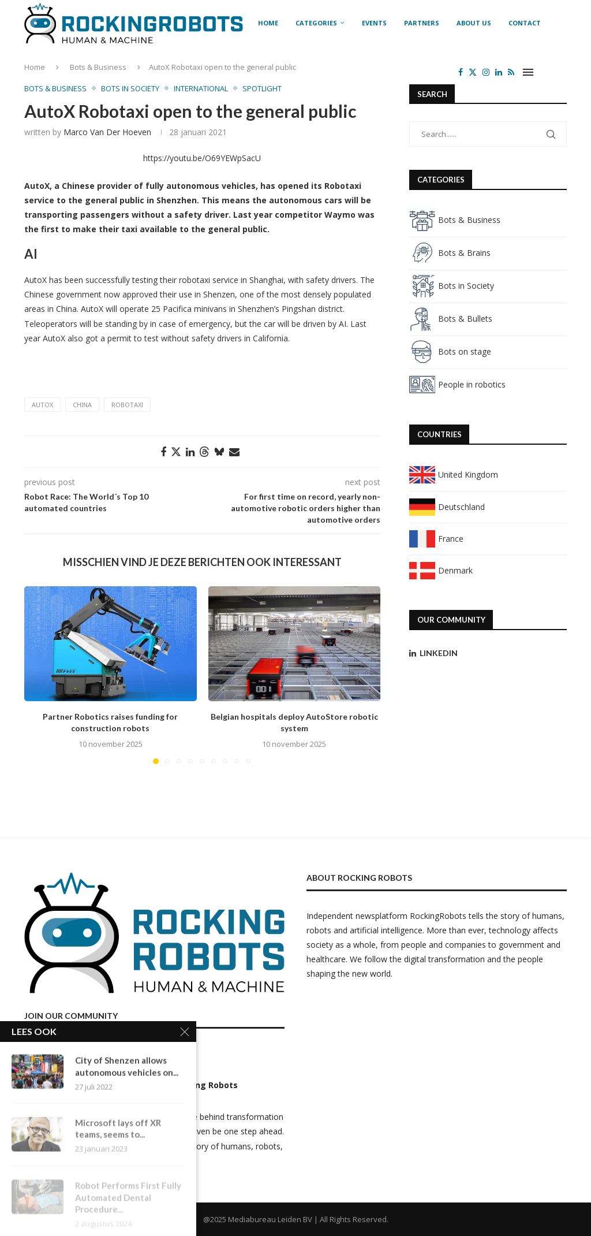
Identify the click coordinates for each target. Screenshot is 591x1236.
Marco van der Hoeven (107, 131)
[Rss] (511, 72)
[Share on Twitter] (176, 452)
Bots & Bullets (450, 318)
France (436, 538)
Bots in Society (451, 285)
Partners (421, 22)
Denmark (441, 570)
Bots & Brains (450, 252)
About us (474, 22)
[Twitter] (473, 72)
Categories (316, 22)
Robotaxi (127, 404)
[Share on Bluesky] (219, 452)
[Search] (561, 72)
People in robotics (457, 384)
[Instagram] (485, 72)
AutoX (42, 404)
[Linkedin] (498, 72)
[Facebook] (460, 72)
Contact (524, 22)
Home (268, 22)
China (82, 404)
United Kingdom (453, 474)
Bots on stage (450, 351)
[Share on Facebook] (163, 452)
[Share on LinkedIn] (190, 452)
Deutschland (447, 506)
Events (374, 22)
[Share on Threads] (204, 452)
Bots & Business (454, 219)
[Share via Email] (234, 452)
